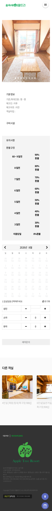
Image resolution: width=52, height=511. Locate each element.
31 (39, 259)
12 (23, 82)
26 (5, 259)
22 (46, 280)
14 (39, 273)
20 (33, 280)
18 (19, 280)
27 (12, 259)
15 (46, 273)
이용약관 (5, 436)
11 (21, 82)
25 (19, 287)
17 (12, 280)
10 (18, 82)
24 (12, 287)
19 (26, 280)
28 (19, 259)
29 (26, 259)
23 (5, 287)
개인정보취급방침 (17, 436)
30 (33, 259)
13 (33, 273)
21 (39, 280)
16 (5, 280)
